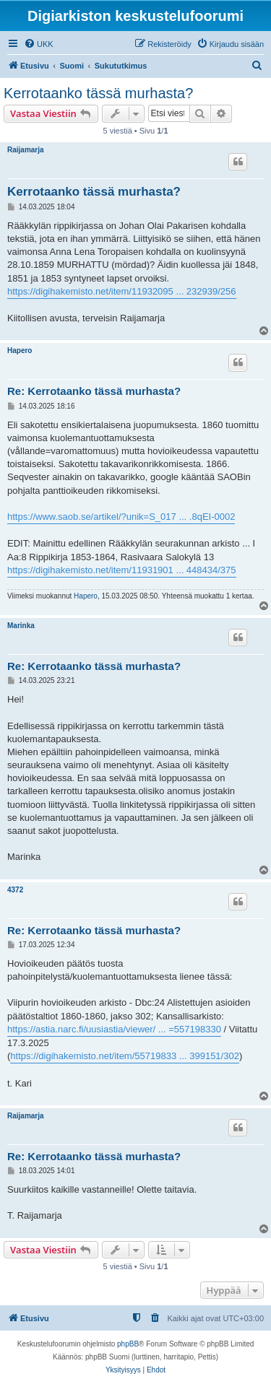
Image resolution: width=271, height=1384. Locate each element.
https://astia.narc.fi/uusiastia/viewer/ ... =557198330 (114, 1029)
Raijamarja (25, 150)
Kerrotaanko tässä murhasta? (98, 93)
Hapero (19, 350)
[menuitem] (38, 44)
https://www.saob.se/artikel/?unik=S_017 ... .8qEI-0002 (121, 516)
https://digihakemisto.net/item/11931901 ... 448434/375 (121, 570)
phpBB (128, 1344)
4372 (15, 890)
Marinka (21, 626)
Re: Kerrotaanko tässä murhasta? (94, 391)
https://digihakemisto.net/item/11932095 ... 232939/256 (121, 291)
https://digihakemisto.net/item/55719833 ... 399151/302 (124, 1055)
